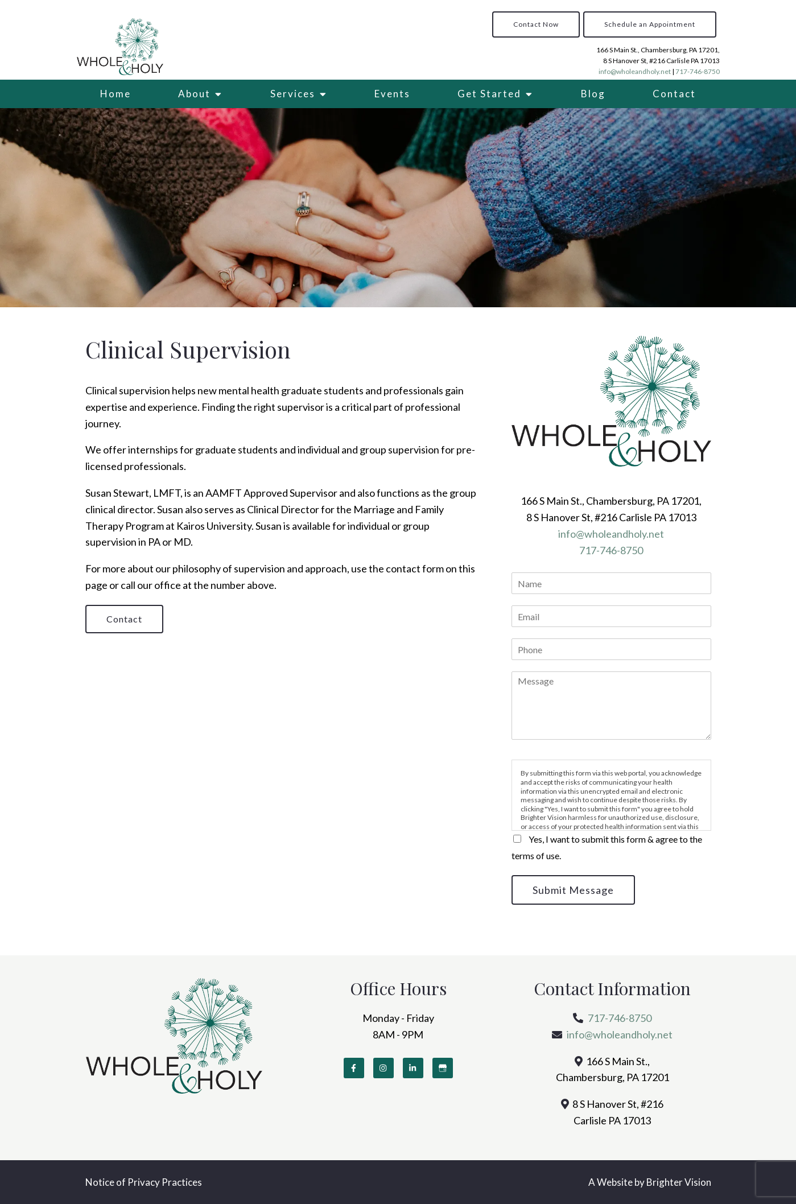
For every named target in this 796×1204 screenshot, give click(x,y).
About (194, 94)
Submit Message (573, 890)
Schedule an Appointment (649, 24)
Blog (593, 94)
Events (392, 94)
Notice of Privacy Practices (143, 1182)
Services (292, 94)
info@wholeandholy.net (635, 71)
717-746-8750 (697, 71)
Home (115, 94)
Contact (674, 94)
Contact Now (536, 24)
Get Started (489, 94)
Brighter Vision (678, 1182)
